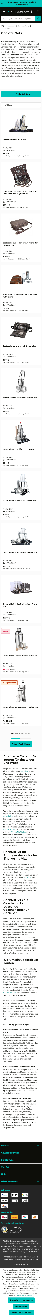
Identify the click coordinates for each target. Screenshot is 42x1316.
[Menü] (4, 11)
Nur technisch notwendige (21, 1300)
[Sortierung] (21, 105)
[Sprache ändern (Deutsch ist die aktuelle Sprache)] (10, 11)
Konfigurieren (21, 1306)
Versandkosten (32, 1251)
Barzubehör (8, 816)
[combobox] (18, 18)
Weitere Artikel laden (21, 744)
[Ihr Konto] (38, 11)
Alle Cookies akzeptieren (21, 1312)
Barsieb (24, 771)
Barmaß (27, 877)
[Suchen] (38, 18)
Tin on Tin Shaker (18, 832)
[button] (21, 1145)
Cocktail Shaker (9, 992)
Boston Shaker (9, 829)
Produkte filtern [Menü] (21, 94)
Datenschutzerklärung (24, 1295)
